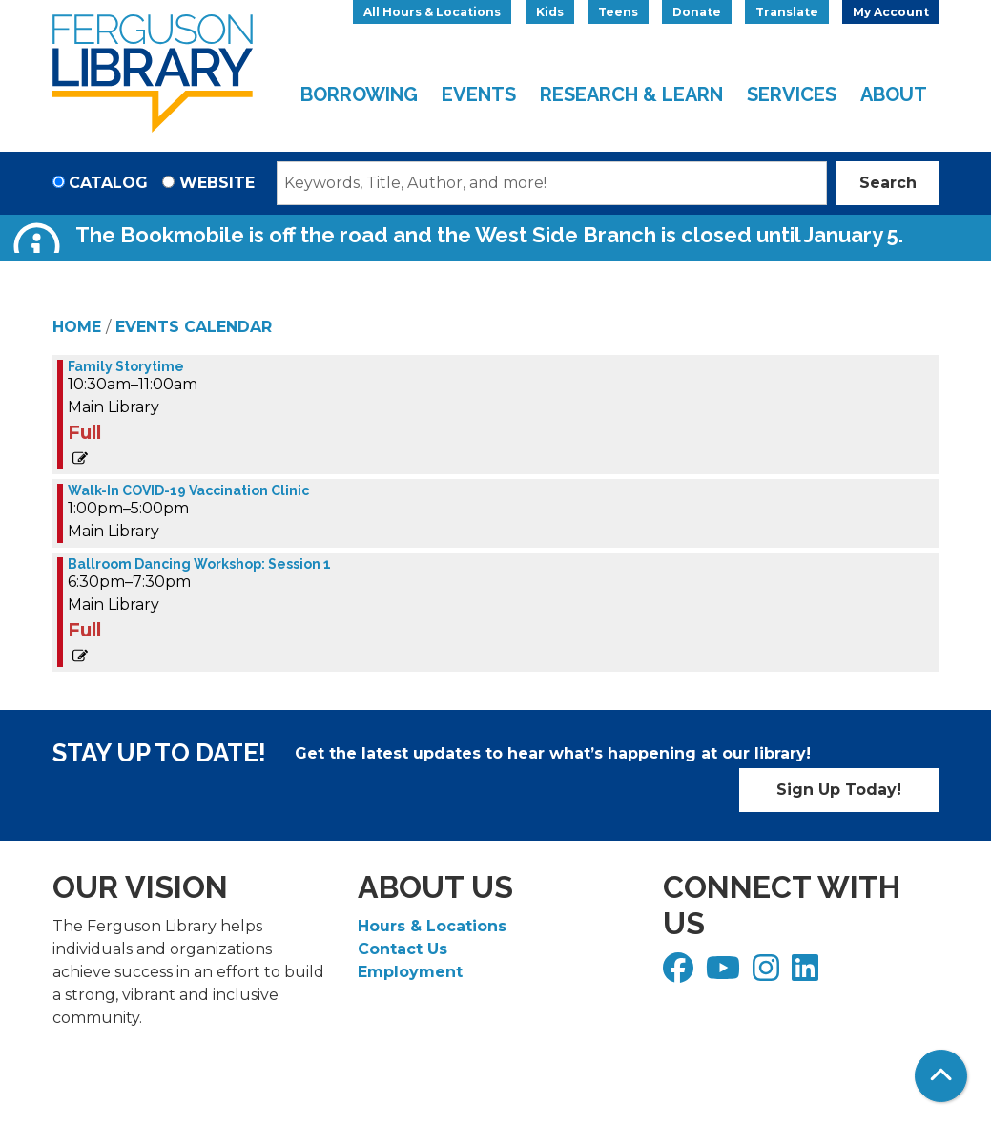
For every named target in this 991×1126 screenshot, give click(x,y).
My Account (891, 12)
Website (217, 183)
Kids (550, 12)
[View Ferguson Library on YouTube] (725, 974)
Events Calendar (193, 327)
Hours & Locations (432, 926)
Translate (786, 12)
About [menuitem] (893, 94)
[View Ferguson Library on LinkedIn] (807, 974)
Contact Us (402, 949)
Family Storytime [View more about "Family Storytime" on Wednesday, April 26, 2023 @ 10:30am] (126, 366)
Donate (696, 12)
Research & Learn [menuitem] (631, 94)
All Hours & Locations (432, 12)
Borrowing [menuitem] (359, 94)
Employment (410, 972)
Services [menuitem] (791, 94)
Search (888, 183)
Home (76, 327)
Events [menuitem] (479, 94)
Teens (618, 12)
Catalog (108, 183)
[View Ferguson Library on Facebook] (680, 974)
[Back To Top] (941, 1076)
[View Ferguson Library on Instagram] (768, 974)
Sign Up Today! (838, 790)
